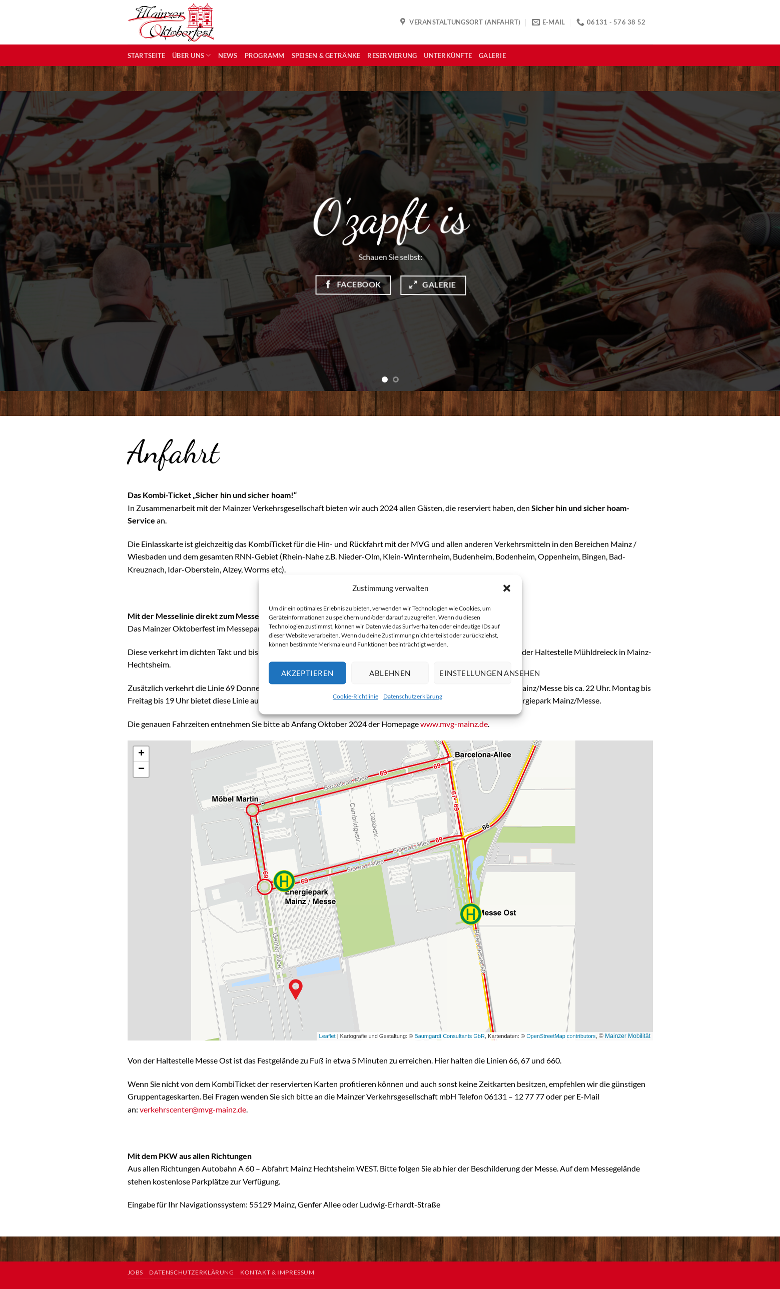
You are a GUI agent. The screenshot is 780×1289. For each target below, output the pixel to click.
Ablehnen (390, 673)
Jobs (135, 1272)
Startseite (147, 56)
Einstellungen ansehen (475, 673)
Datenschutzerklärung (412, 696)
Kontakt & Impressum (277, 1272)
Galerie (492, 56)
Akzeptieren (307, 673)
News (228, 56)
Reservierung (392, 56)
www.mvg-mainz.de (454, 723)
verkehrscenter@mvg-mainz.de (193, 1109)
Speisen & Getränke (326, 56)
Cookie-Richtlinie (355, 696)
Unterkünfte (448, 56)
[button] (507, 588)
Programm (265, 56)
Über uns (191, 55)
